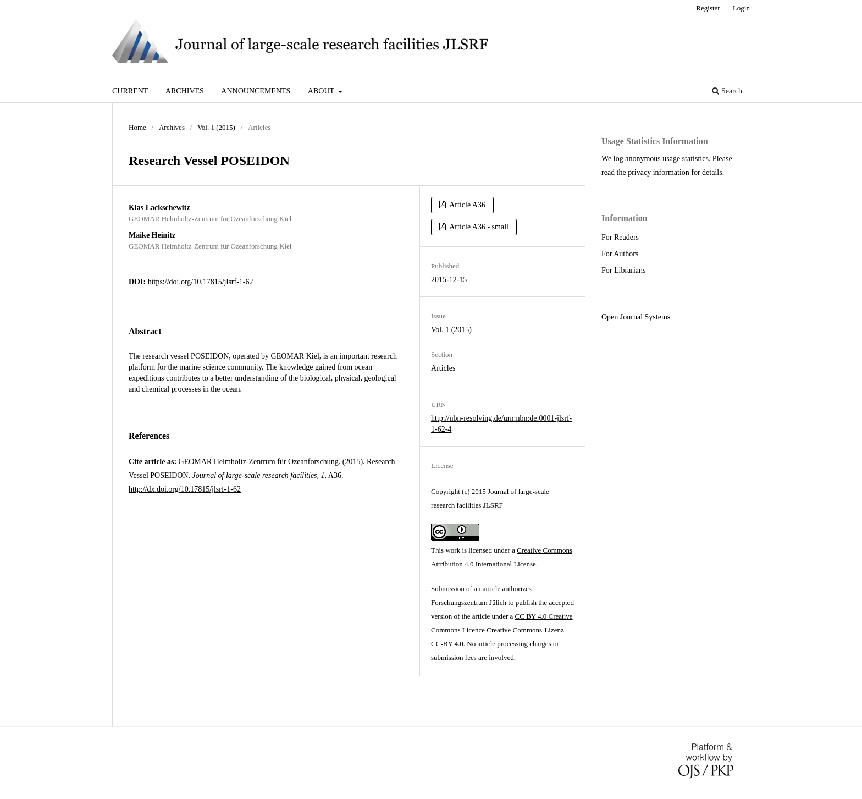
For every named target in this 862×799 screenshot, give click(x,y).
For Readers (620, 237)
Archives (184, 91)
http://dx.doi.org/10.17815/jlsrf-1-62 (185, 489)
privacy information (658, 172)
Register (708, 8)
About (322, 91)
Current (130, 91)
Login (741, 8)
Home (137, 127)
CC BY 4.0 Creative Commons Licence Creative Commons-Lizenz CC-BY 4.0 (502, 630)
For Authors (619, 254)
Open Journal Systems (635, 317)
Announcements (255, 91)
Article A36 (466, 205)
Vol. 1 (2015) (216, 127)
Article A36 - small (478, 227)
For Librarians (623, 270)
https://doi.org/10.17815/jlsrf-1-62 (200, 282)
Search (727, 91)
